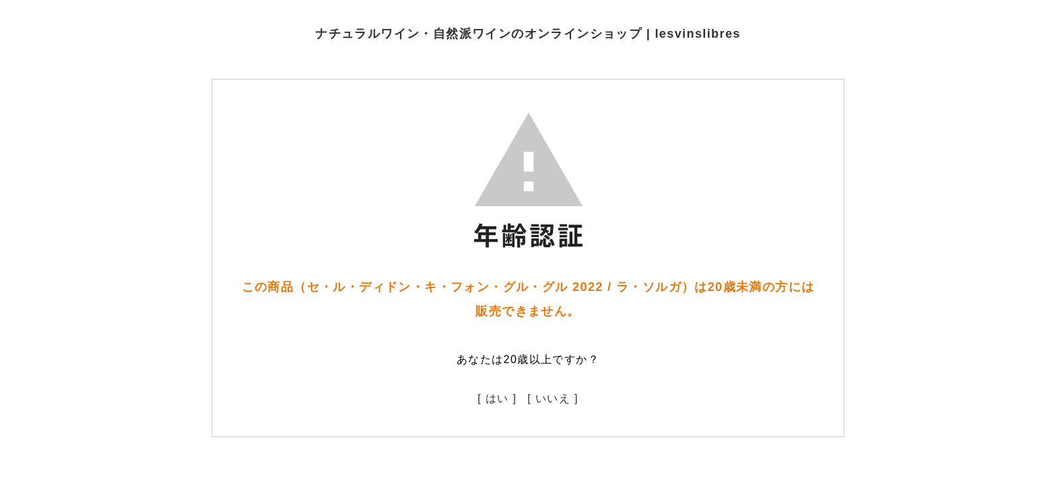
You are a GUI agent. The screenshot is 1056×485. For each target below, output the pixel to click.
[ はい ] (497, 398)
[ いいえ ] (553, 398)
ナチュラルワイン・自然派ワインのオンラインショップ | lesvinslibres (528, 33)
